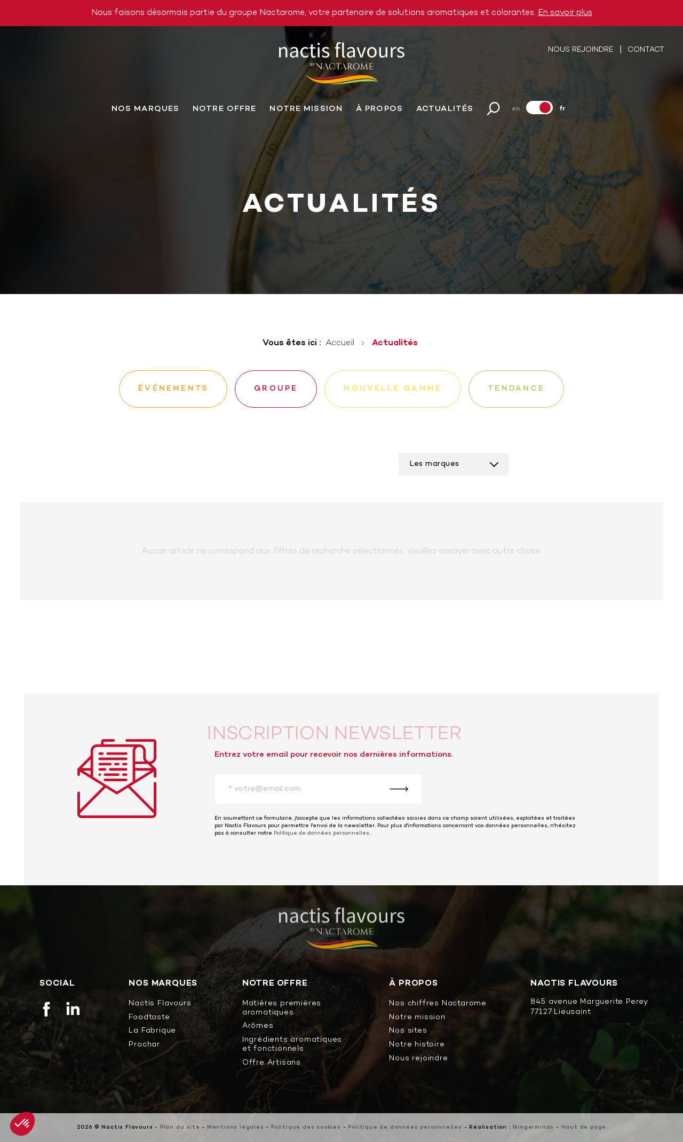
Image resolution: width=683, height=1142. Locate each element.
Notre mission (306, 109)
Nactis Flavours (160, 1004)
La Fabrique (152, 1031)
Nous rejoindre (581, 50)
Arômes (258, 1026)
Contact (646, 50)
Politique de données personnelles (321, 833)
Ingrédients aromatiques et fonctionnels (292, 1045)
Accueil (339, 343)
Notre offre (224, 109)
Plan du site (180, 1127)
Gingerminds (533, 1127)
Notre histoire (416, 1045)
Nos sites (408, 1031)
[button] (22, 1124)
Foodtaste (149, 1017)
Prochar (144, 1045)
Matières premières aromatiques (281, 1009)
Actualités (444, 109)
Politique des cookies (306, 1127)
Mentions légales (235, 1127)
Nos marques (145, 109)
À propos (379, 109)
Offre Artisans (271, 1063)
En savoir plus (565, 13)
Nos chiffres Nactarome (438, 1004)
